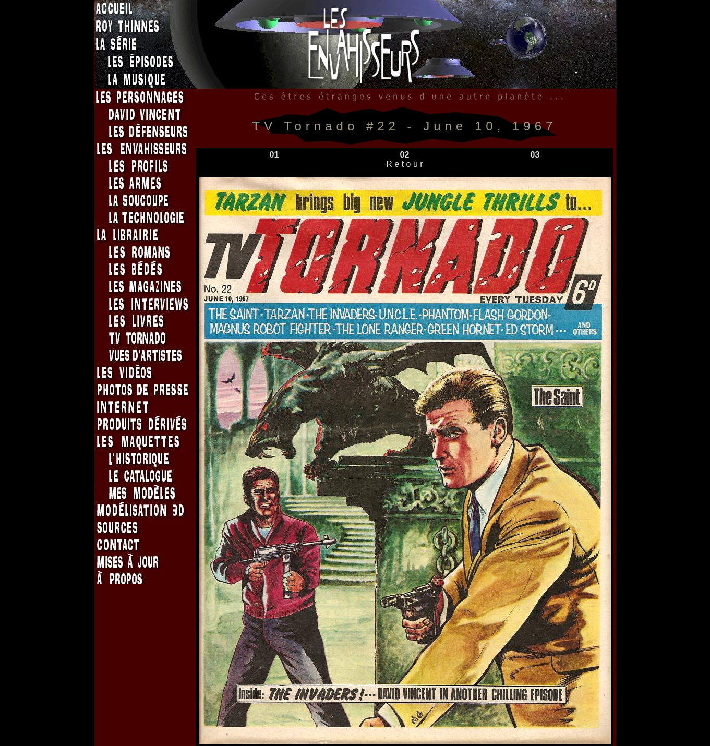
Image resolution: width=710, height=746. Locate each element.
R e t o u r (405, 164)
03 (535, 154)
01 (274, 154)
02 (405, 154)
